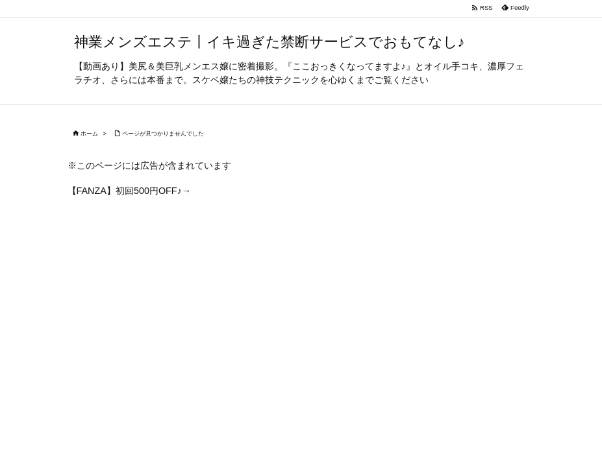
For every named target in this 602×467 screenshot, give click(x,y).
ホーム (89, 133)
